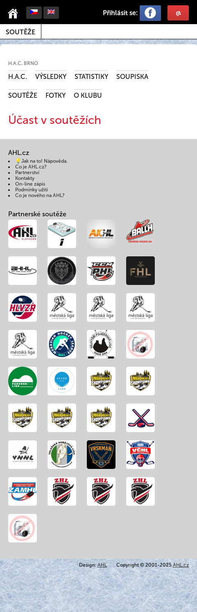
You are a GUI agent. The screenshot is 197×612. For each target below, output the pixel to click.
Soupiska (132, 77)
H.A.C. (17, 77)
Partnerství (27, 172)
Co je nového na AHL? (40, 195)
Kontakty (24, 178)
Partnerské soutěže (37, 214)
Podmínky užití (31, 190)
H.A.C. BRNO (23, 63)
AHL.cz (181, 565)
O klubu (88, 95)
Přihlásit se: (120, 13)
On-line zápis (30, 184)
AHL (102, 565)
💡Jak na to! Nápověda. (41, 161)
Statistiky (91, 77)
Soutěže (20, 32)
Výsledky (50, 77)
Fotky (55, 95)
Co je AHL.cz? (31, 167)
